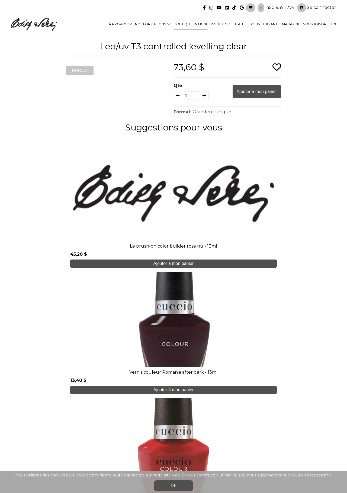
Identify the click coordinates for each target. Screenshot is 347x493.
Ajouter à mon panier (257, 91)
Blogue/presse (107, 444)
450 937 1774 (280, 5)
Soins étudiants (264, 22)
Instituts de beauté (229, 22)
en (333, 22)
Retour (80, 70)
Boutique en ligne (191, 22)
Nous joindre (316, 22)
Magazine (291, 22)
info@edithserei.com (114, 455)
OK (173, 485)
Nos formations (150, 22)
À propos (118, 22)
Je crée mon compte (173, 378)
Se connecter (316, 5)
